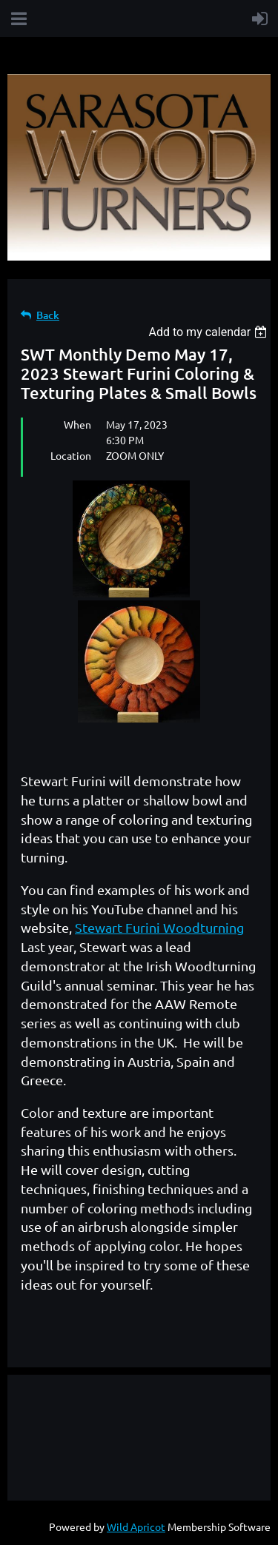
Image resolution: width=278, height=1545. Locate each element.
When (77, 424)
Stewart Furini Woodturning (159, 927)
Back (47, 315)
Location (70, 455)
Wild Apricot (136, 1526)
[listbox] (209, 332)
